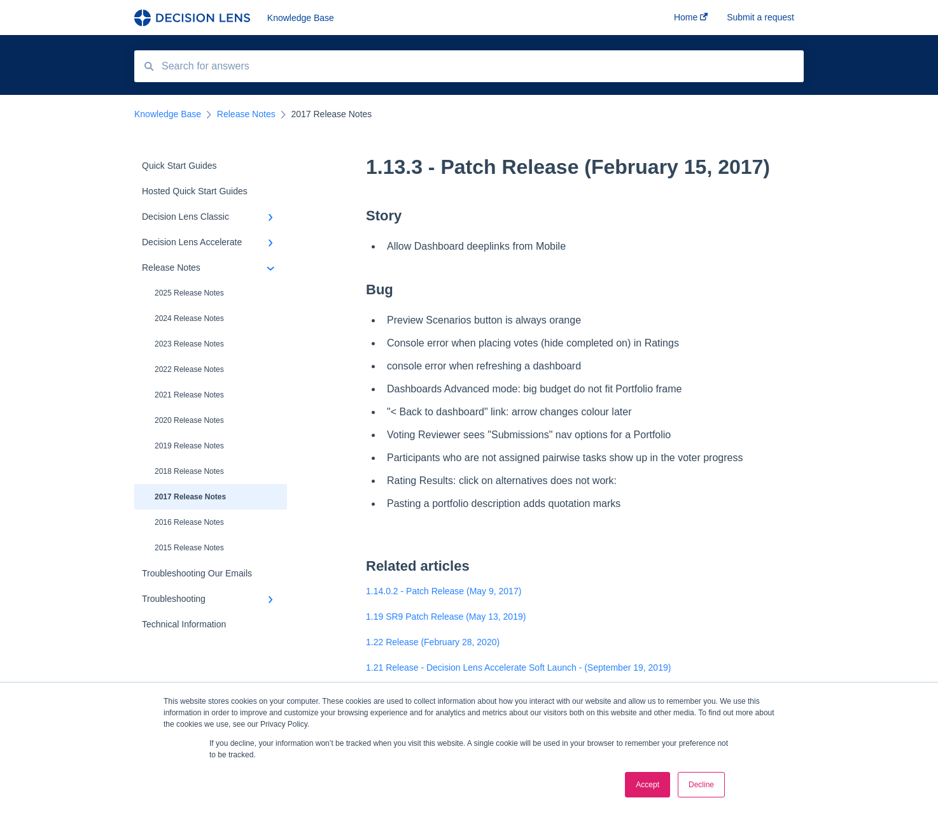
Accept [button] (647, 784)
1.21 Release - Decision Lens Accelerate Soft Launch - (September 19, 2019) (518, 667)
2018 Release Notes (189, 471)
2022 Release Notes (189, 369)
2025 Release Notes (189, 293)
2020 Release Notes (189, 420)
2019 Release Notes (189, 445)
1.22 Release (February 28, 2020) (433, 642)
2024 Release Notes (189, 318)
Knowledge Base (300, 18)
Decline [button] (701, 784)
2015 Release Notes (189, 547)
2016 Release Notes (189, 522)
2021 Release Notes (189, 394)
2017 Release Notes (190, 496)
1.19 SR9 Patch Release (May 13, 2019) (446, 616)
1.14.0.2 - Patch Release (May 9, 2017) (443, 591)
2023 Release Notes (189, 343)
